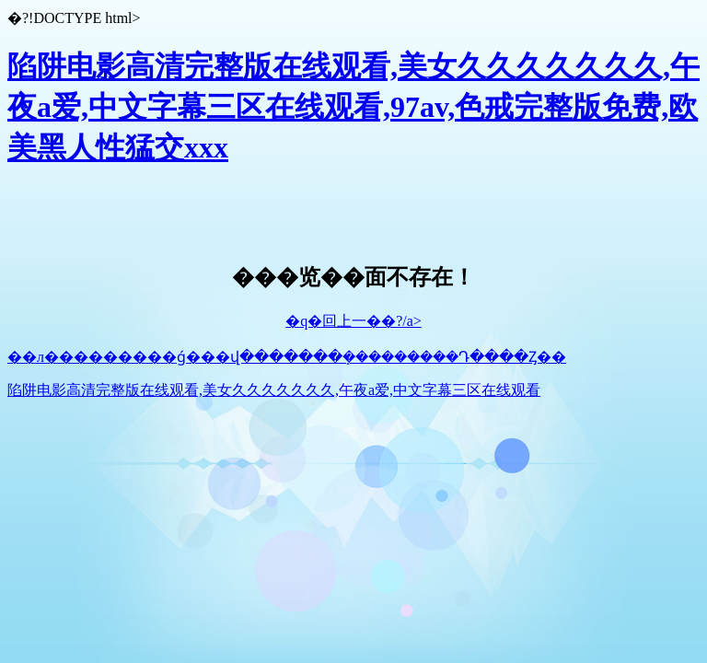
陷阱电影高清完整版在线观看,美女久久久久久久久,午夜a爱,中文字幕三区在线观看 (273, 390)
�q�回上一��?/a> (353, 321)
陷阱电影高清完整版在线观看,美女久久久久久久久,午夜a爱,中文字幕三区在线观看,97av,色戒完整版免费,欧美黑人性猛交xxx (353, 107)
